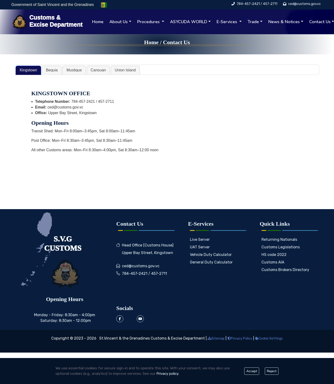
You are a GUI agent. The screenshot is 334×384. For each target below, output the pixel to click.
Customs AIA (272, 262)
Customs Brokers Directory (285, 270)
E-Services (227, 22)
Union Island (125, 70)
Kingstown (28, 70)
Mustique (74, 70)
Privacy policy (167, 373)
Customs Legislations (280, 247)
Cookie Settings (269, 339)
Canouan (98, 70)
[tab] (28, 70)
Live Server (200, 239)
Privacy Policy (239, 339)
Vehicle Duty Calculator (211, 254)
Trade (253, 22)
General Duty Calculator (211, 262)
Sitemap (216, 339)
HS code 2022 (274, 254)
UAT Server (200, 247)
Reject (271, 371)
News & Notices (284, 22)
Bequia (52, 70)
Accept (251, 371)
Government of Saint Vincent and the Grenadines (53, 5)
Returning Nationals (279, 239)
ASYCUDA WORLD (188, 22)
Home (97, 22)
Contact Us (176, 42)
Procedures (149, 22)
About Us (118, 22)
